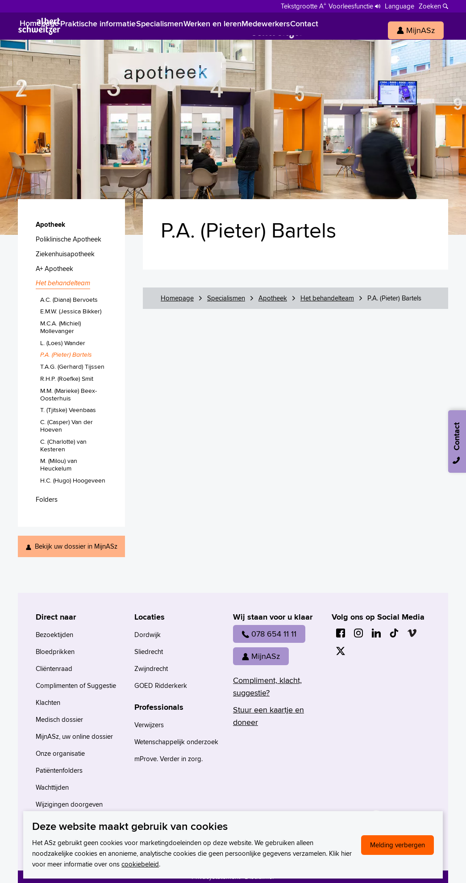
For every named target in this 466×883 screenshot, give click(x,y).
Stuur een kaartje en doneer (268, 716)
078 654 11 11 (269, 633)
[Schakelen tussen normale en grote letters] (303, 5)
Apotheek (272, 298)
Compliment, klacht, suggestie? (267, 686)
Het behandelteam (327, 298)
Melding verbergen (397, 845)
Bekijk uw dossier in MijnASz (76, 546)
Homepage (177, 298)
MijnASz (261, 656)
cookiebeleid (140, 864)
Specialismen (226, 298)
